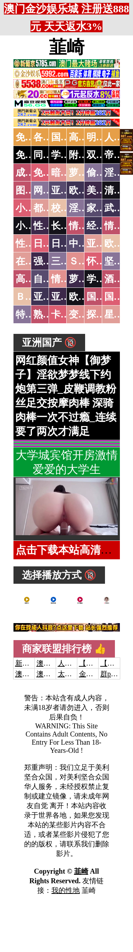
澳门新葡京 (54, 674)
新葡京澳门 (33, 663)
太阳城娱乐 (75, 674)
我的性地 (65, 890)
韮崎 (66, 47)
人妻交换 (72, 663)
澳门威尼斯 (54, 663)
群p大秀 (112, 674)
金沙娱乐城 (97, 674)
